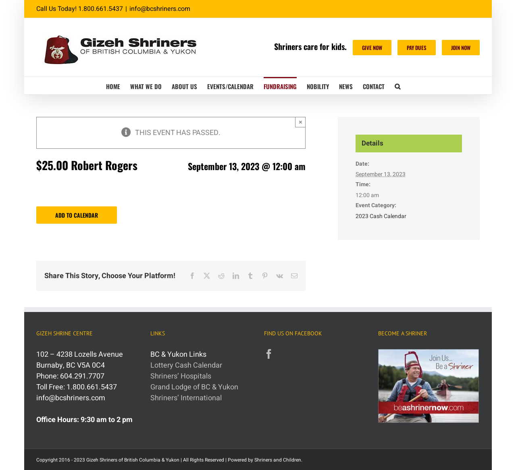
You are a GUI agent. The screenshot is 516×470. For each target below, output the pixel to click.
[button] (397, 85)
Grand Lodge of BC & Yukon (194, 387)
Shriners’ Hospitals (180, 376)
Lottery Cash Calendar (186, 365)
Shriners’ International (186, 398)
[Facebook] (269, 354)
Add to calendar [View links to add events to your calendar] (76, 215)
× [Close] (300, 122)
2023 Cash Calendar (381, 216)
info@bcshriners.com (159, 9)
